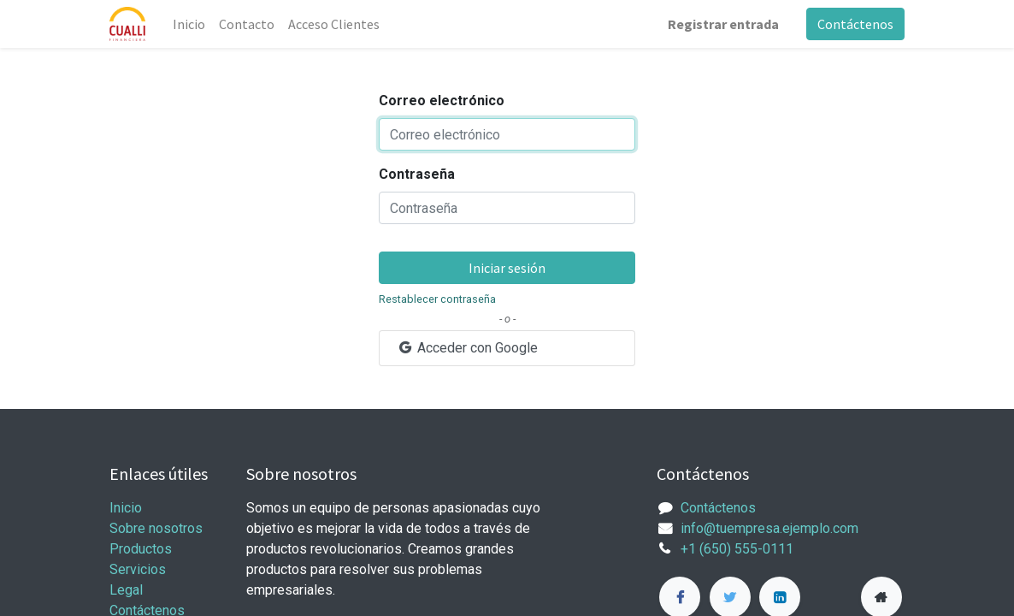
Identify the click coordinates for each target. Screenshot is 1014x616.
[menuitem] (189, 24)
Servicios (137, 569)
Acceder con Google (467, 348)
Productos (140, 549)
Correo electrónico (441, 100)
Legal (126, 590)
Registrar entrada (723, 24)
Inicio (125, 508)
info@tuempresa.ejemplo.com (769, 528)
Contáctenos (855, 24)
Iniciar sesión (507, 267)
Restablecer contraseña (437, 299)
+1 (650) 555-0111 (737, 549)
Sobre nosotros (156, 528)
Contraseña (417, 174)
